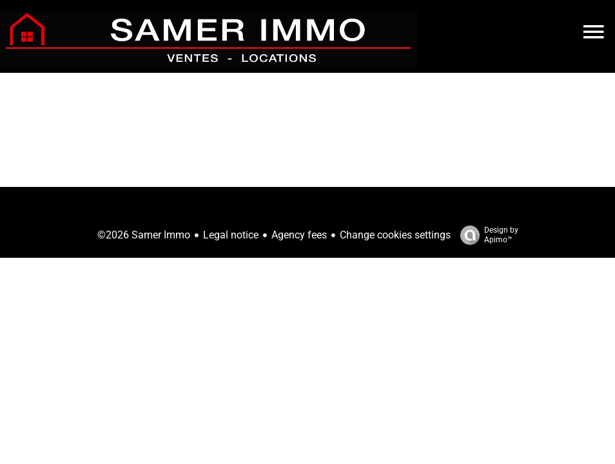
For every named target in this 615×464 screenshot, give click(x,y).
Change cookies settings (395, 235)
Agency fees (299, 235)
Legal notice (231, 235)
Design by (486, 235)
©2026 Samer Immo (143, 235)
